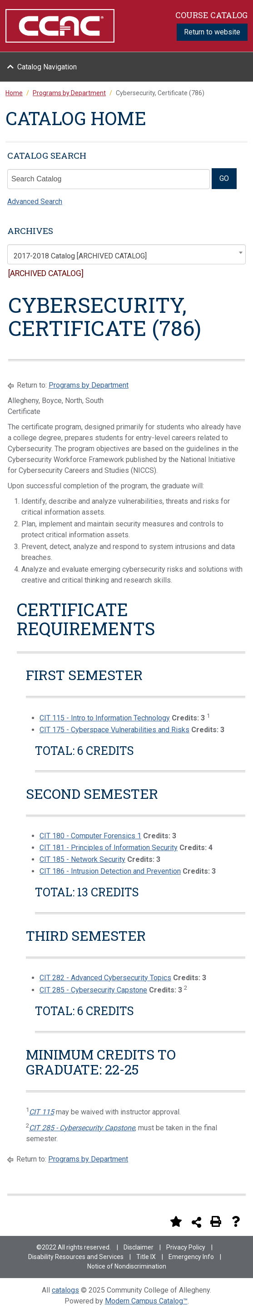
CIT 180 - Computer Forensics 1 (90, 836)
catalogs (65, 1290)
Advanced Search (34, 201)
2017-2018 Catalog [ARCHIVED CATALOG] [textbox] (80, 256)
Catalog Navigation (47, 67)
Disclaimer (139, 1247)
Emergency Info (191, 1256)
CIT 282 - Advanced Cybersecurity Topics (105, 977)
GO (224, 178)
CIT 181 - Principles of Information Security (109, 847)
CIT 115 (41, 1112)
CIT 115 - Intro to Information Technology (105, 718)
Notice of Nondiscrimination (126, 1266)
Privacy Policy (185, 1247)
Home (14, 93)
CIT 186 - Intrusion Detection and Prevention (110, 871)
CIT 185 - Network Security (82, 859)
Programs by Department (89, 385)
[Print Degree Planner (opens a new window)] (156, 1221)
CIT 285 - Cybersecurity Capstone (93, 990)
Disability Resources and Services (76, 1256)
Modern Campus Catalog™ (146, 1301)
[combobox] (126, 254)
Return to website (212, 32)
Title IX (146, 1256)
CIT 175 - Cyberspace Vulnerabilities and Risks (114, 729)
